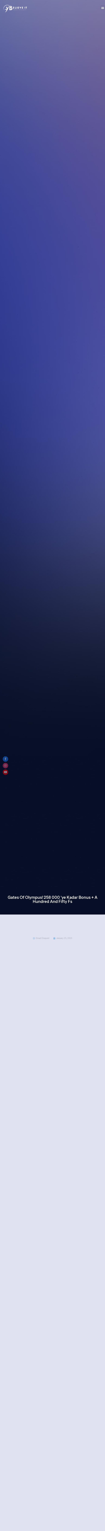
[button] (103, 7)
